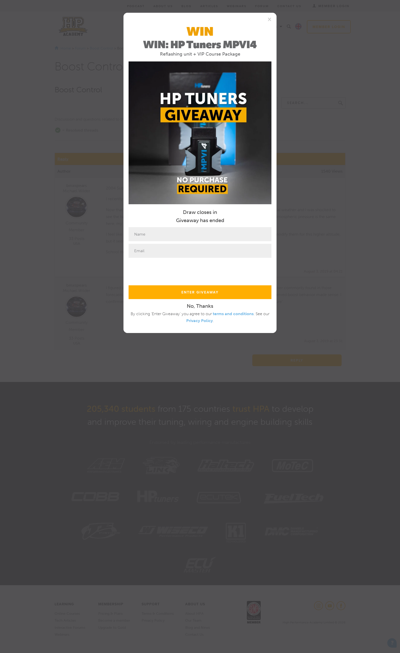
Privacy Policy (199, 320)
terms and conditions (233, 313)
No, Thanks (200, 306)
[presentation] (167, 270)
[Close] (269, 19)
